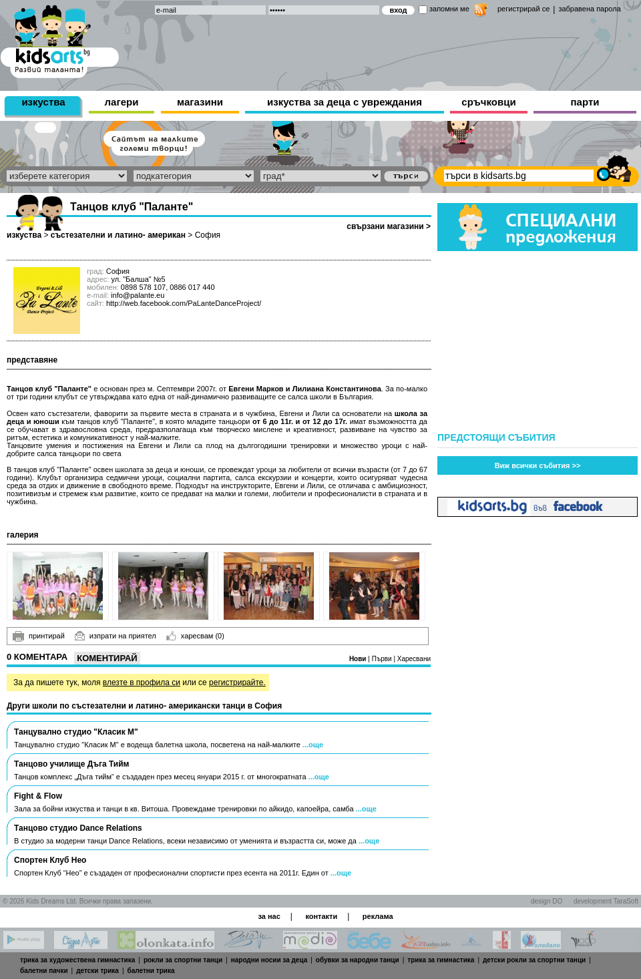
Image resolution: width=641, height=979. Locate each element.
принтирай (39, 636)
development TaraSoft (606, 901)
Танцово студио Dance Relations (78, 828)
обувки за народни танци (357, 960)
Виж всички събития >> (538, 465)
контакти (321, 916)
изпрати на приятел (115, 635)
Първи (383, 658)
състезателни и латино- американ (118, 235)
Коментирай (107, 658)
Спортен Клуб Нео (50, 860)
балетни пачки (44, 970)
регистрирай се (523, 9)
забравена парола (589, 9)
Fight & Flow (38, 796)
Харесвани (414, 658)
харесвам (195, 635)
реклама (378, 916)
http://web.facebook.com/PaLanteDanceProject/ (183, 303)
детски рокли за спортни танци (534, 960)
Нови (358, 658)
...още (312, 745)
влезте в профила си (141, 682)
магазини (200, 102)
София (207, 235)
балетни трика (151, 970)
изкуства (43, 102)
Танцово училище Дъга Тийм (72, 764)
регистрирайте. (237, 682)
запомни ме (449, 9)
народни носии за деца (269, 960)
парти (585, 102)
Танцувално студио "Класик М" (76, 732)
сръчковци (488, 102)
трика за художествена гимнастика (77, 960)
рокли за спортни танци (183, 960)
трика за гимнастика (440, 960)
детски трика (97, 970)
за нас (269, 916)
